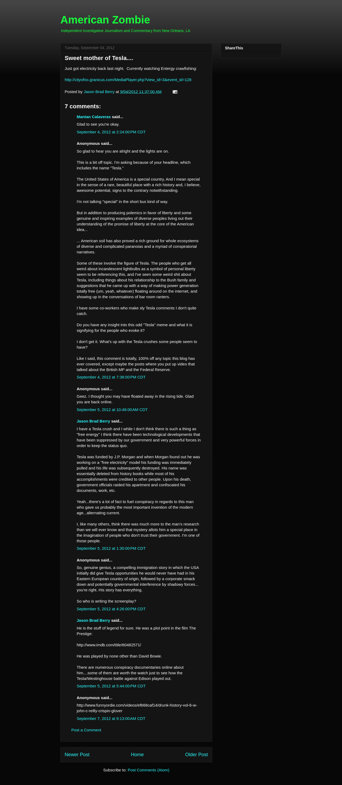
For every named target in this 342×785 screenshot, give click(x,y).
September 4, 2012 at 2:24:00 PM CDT (111, 132)
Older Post (196, 754)
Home (137, 754)
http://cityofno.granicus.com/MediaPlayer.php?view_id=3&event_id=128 (128, 79)
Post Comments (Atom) (148, 770)
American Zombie (105, 20)
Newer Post (77, 754)
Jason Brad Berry (93, 421)
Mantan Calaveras (94, 116)
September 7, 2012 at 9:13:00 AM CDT (111, 718)
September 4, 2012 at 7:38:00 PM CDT (111, 377)
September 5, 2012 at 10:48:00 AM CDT (112, 409)
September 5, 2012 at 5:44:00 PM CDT (111, 686)
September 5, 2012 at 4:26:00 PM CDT (111, 609)
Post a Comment (86, 730)
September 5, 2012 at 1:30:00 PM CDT (111, 548)
